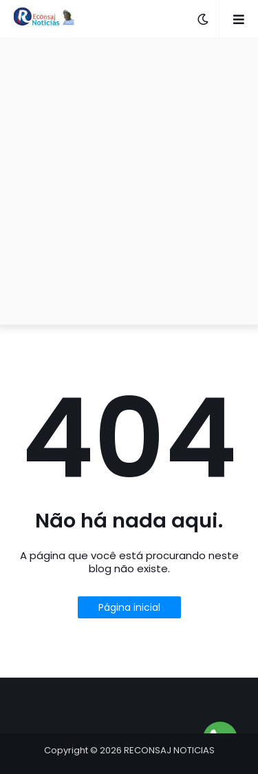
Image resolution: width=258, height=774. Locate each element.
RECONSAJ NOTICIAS (169, 750)
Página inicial (129, 607)
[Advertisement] (129, 181)
